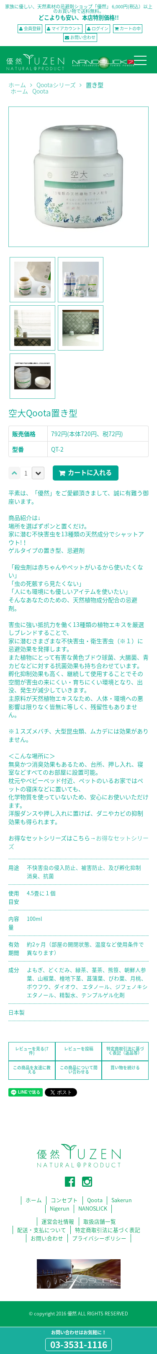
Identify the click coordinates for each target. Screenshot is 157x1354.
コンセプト (64, 1200)
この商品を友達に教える (32, 1070)
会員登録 (32, 28)
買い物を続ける (125, 1068)
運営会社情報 (57, 1221)
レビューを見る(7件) (32, 1051)
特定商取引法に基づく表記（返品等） (125, 1051)
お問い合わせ (82, 37)
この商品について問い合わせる (79, 1070)
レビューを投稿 (78, 1049)
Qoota (40, 91)
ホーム (17, 85)
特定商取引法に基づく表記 (107, 1230)
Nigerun (59, 1209)
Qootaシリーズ (56, 85)
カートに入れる (90, 472)
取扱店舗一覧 (99, 1221)
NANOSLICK (92, 1209)
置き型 (94, 85)
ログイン (100, 28)
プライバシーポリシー (99, 1238)
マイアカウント (66, 28)
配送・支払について (41, 1230)
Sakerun (121, 1200)
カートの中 (130, 28)
